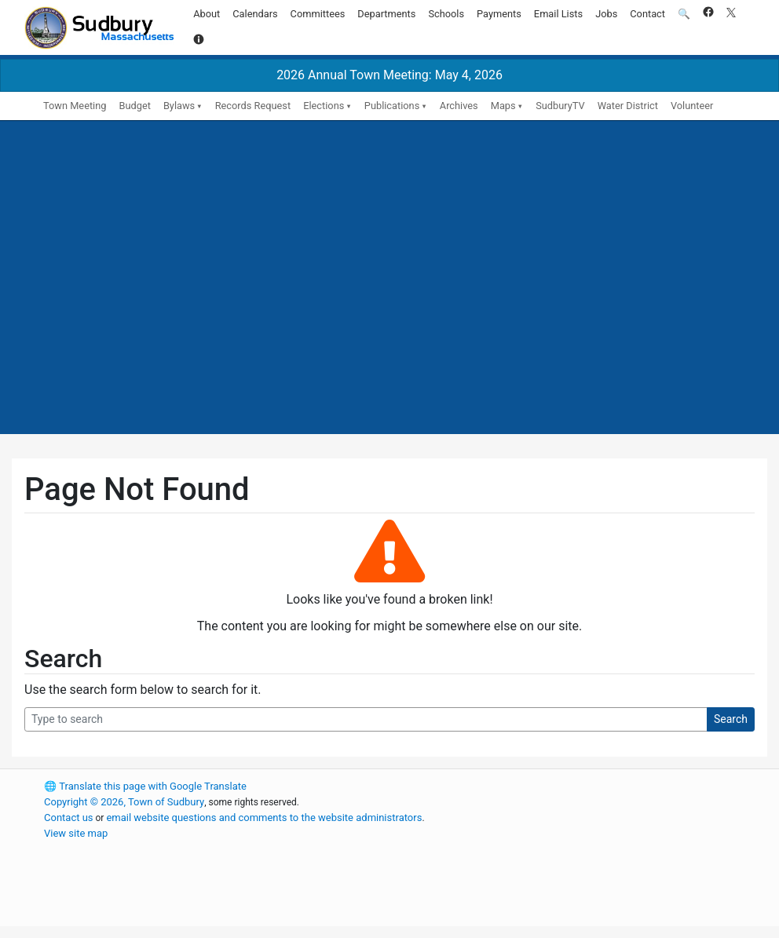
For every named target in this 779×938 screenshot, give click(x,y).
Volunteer (692, 105)
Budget (134, 105)
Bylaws (179, 105)
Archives (459, 105)
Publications (391, 105)
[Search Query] (366, 719)
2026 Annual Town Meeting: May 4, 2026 (389, 75)
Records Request (253, 105)
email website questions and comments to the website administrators (264, 817)
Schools (446, 14)
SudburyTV (560, 105)
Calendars (254, 14)
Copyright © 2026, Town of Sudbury (124, 802)
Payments (499, 14)
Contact (647, 14)
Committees (318, 14)
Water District (628, 105)
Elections (323, 105)
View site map (76, 833)
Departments (386, 14)
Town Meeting (74, 105)
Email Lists (558, 14)
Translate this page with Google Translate (145, 786)
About (206, 14)
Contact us (68, 817)
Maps (503, 105)
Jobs (606, 14)
